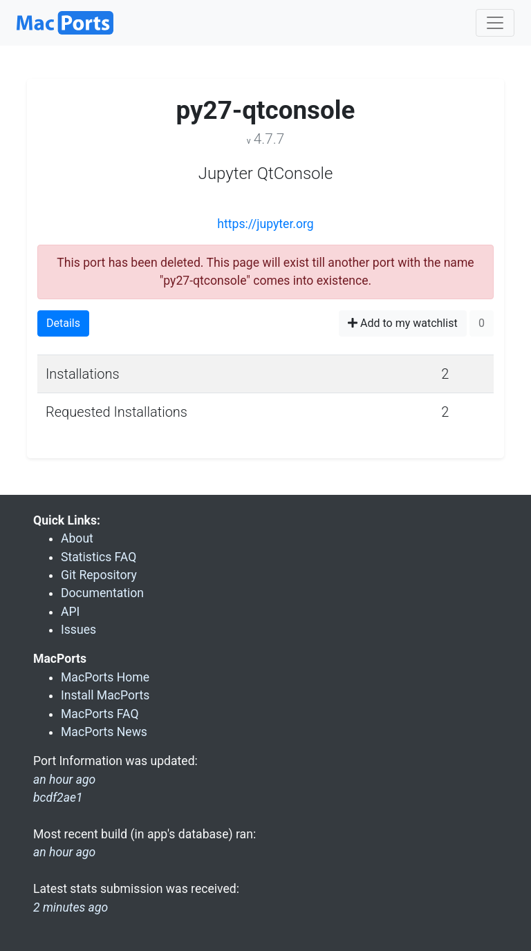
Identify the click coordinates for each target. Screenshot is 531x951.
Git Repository (99, 575)
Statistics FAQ (98, 557)
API (70, 612)
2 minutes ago (70, 907)
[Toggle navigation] (495, 23)
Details (63, 323)
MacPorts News (104, 732)
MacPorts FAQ (100, 714)
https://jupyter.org (265, 224)
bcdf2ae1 (58, 797)
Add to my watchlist (403, 323)
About (77, 538)
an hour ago (64, 852)
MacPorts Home (105, 677)
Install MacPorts (105, 695)
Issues (78, 630)
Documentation (102, 593)
